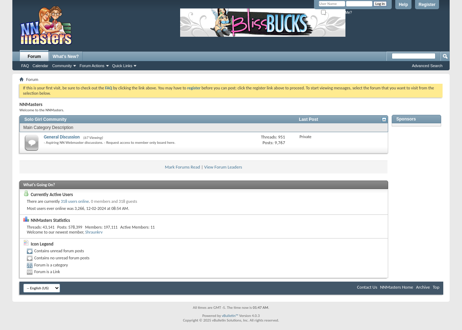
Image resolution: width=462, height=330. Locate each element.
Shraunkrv (93, 232)
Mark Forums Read (182, 167)
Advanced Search (427, 66)
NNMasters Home (396, 287)
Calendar (40, 66)
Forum (34, 56)
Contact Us (367, 287)
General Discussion (62, 137)
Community (62, 66)
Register (427, 4)
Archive (423, 287)
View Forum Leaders (223, 167)
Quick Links (122, 66)
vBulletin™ (230, 315)
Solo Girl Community (45, 119)
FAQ (25, 66)
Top (436, 287)
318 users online (75, 201)
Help (403, 4)
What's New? (66, 56)
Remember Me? (336, 12)
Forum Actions (91, 66)
